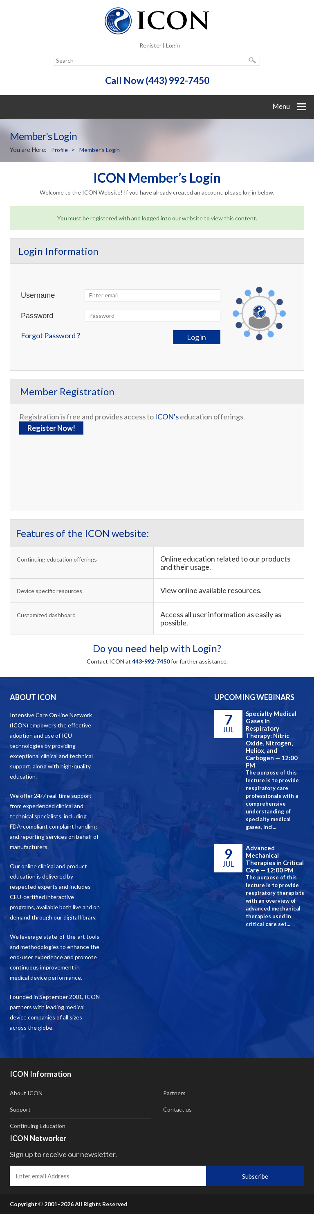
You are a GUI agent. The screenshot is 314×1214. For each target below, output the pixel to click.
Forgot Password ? (50, 335)
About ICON (26, 1092)
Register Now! (51, 428)
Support (20, 1109)
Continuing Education (37, 1125)
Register (150, 45)
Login (173, 45)
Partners (174, 1092)
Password (37, 316)
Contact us (177, 1109)
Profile (59, 149)
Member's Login (99, 149)
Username (38, 295)
